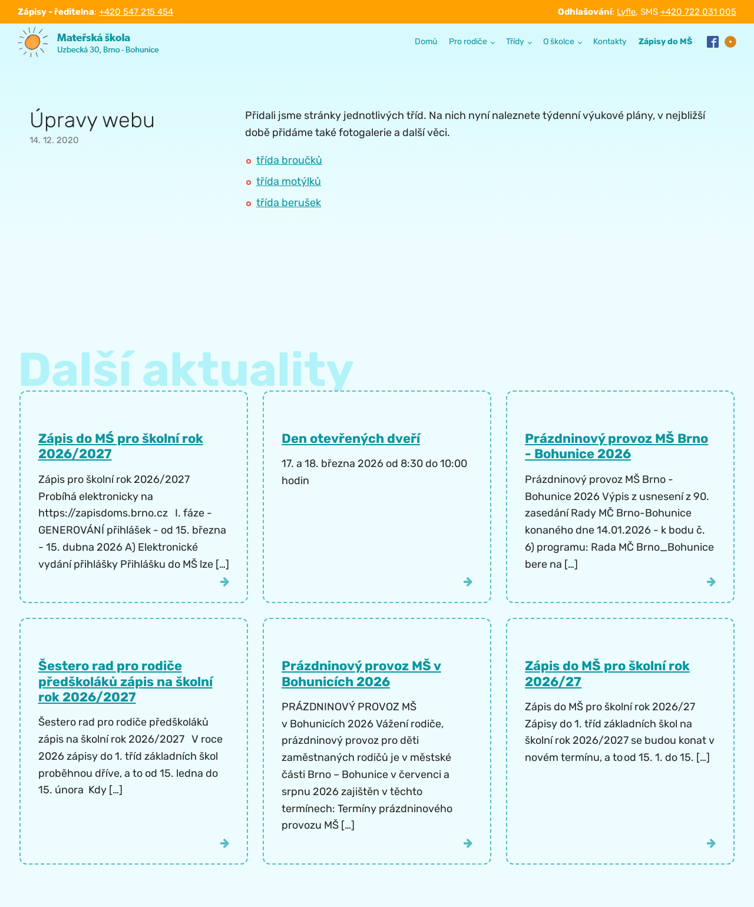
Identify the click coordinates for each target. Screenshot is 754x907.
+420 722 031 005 (698, 11)
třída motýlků (288, 181)
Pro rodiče (468, 42)
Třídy (515, 42)
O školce (558, 42)
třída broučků (289, 160)
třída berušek (288, 202)
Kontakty (610, 42)
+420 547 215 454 (136, 11)
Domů (426, 42)
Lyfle (626, 11)
